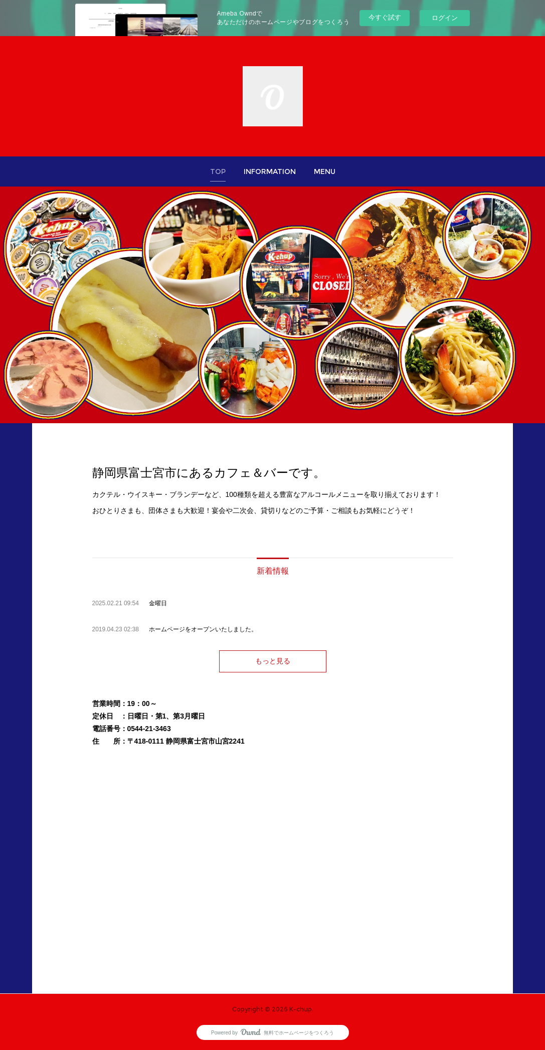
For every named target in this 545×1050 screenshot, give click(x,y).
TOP (218, 171)
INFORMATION (270, 171)
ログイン (445, 18)
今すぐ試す (385, 17)
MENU (324, 171)
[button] (218, 171)
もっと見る (272, 660)
